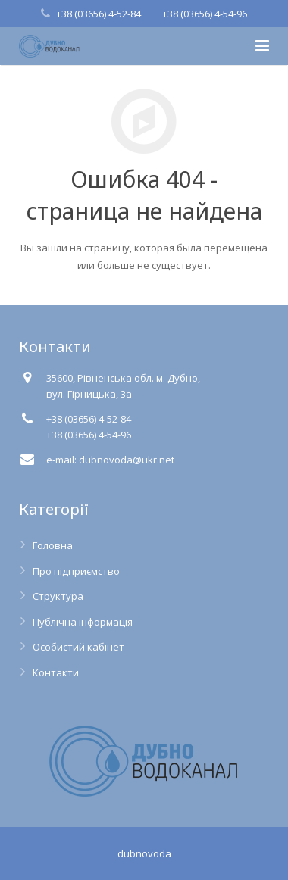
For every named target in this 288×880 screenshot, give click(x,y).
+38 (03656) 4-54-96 (204, 13)
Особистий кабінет (78, 647)
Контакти (56, 672)
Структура (58, 596)
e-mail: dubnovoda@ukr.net (110, 460)
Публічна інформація (83, 622)
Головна (53, 545)
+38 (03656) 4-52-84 (98, 13)
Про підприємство (76, 571)
